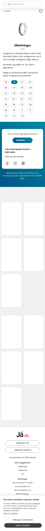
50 (14, 82)
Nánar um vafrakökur (10, 513)
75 (22, 116)
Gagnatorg (22, 470)
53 (6, 87)
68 (30, 104)
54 (14, 87)
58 (14, 93)
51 (22, 82)
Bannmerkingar (22, 494)
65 (6, 104)
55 (22, 87)
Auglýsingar (22, 466)
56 (31, 87)
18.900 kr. (21, 140)
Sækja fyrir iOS (22, 443)
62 (14, 99)
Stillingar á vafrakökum (23, 520)
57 (6, 93)
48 (6, 82)
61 (6, 99)
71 (22, 110)
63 (22, 99)
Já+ (22, 474)
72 (30, 110)
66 (14, 104)
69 (6, 110)
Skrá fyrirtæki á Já (22, 486)
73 (6, 116)
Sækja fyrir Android (22, 450)
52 (30, 82)
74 (14, 116)
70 (14, 110)
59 (22, 93)
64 (30, 99)
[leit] (22, 4)
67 (22, 104)
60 (30, 93)
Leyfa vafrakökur (23, 525)
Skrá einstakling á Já (22, 490)
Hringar (7, 11)
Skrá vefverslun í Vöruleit (22, 482)
